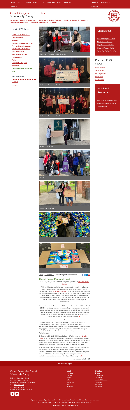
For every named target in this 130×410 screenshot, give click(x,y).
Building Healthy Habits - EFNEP (22, 43)
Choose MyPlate (17, 38)
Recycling (98, 384)
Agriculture (14, 20)
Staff (59, 2)
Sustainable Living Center (39, 22)
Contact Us (106, 2)
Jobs (42, 2)
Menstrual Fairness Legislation (106, 103)
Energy (22, 20)
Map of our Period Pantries (105, 45)
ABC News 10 (99, 80)
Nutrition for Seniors (70, 20)
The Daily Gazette (100, 74)
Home (13, 2)
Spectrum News (100, 67)
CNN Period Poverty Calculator (107, 100)
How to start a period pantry (106, 39)
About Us (20, 2)
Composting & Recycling (19, 22)
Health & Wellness (55, 20)
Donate (28, 2)
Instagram (15, 85)
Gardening (42, 20)
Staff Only (14, 6)
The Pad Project (102, 106)
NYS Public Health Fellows (21, 35)
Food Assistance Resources (21, 46)
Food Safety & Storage (19, 54)
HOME (69, 371)
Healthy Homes (17, 57)
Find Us (95, 6)
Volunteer (67, 2)
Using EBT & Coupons (19, 63)
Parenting (83, 20)
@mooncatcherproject (60, 291)
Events (36, 2)
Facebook (15, 82)
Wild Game (15, 65)
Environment (32, 20)
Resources (51, 2)
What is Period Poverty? (104, 42)
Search (95, 2)
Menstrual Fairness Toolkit (105, 48)
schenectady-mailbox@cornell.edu (21, 389)
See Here (81, 356)
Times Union (99, 77)
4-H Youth (54, 22)
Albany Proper (99, 70)
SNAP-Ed (15, 40)
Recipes (14, 60)
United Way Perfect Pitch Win (106, 51)
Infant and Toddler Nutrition (21, 49)
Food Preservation (18, 52)
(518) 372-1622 (19, 385)
